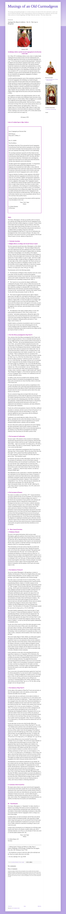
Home (25, 906)
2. (8, 852)
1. (8, 846)
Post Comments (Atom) (15, 908)
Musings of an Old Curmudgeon (33, 6)
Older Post (39, 906)
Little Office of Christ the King (51, 109)
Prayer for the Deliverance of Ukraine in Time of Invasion (52, 80)
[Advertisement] (51, 39)
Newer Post (10, 906)
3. (8, 856)
